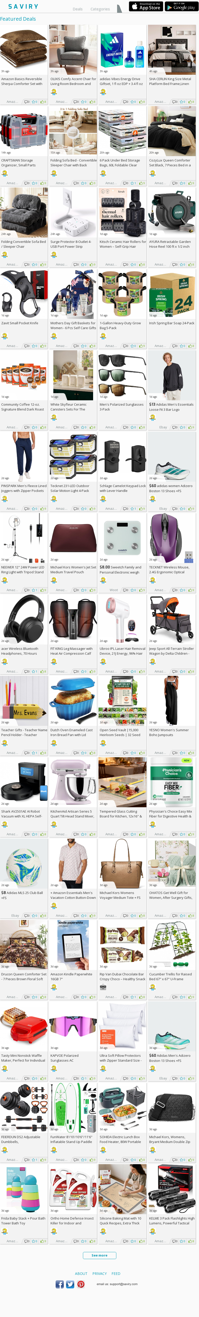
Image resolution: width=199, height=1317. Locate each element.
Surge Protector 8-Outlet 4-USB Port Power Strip (71, 244)
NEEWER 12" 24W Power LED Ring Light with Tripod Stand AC (22, 572)
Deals (78, 8)
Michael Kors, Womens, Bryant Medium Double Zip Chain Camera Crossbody (169, 1142)
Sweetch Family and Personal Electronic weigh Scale (120, 572)
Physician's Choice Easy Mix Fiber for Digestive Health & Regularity (170, 816)
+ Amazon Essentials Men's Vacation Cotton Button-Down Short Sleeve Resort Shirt (73, 897)
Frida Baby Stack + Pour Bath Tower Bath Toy (23, 1220)
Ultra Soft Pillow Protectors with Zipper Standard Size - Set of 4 (121, 1060)
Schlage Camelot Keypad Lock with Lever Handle (123, 488)
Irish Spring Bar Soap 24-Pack (171, 323)
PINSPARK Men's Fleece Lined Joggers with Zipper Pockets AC (24, 490)
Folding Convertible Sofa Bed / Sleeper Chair (23, 244)
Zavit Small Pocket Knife (19, 323)
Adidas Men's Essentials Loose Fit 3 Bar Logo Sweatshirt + (171, 409)
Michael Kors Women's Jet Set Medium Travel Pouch (73, 569)
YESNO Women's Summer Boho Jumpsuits (169, 732)
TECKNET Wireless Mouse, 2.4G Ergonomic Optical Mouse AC (169, 572)
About (81, 1273)
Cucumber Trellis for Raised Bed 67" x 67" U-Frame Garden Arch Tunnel (170, 979)
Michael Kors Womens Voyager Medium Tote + (120, 895)
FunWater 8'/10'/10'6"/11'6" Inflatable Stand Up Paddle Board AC (71, 1142)
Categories (100, 8)
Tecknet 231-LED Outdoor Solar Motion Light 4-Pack (70, 488)
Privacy (99, 1273)
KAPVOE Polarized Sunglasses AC (65, 1058)
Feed (115, 1273)
